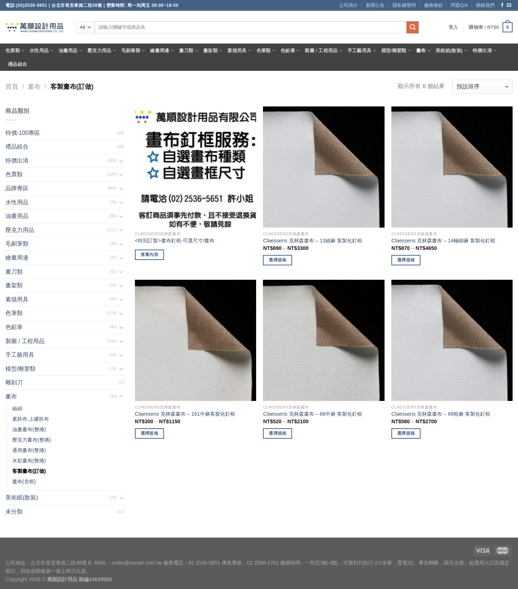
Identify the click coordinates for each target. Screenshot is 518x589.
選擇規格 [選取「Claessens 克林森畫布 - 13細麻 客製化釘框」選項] (277, 260)
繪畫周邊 (162, 50)
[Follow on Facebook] (502, 5)
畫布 (423, 50)
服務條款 (433, 5)
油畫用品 (70, 50)
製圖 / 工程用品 (323, 50)
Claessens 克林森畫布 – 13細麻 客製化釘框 (312, 240)
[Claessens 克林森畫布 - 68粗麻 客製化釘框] (452, 340)
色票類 (14, 50)
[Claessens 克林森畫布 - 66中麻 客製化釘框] (323, 340)
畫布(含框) (24, 481)
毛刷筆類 (133, 50)
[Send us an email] (509, 5)
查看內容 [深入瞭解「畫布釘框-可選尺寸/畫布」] (149, 254)
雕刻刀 (14, 382)
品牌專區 (16, 188)
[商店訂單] (482, 87)
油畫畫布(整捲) (29, 429)
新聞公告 (375, 5)
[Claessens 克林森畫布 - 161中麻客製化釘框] (195, 340)
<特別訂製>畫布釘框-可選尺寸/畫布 (175, 240)
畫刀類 (188, 50)
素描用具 (239, 50)
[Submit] (412, 27)
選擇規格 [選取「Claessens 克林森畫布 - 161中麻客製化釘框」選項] (149, 433)
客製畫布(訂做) (29, 471)
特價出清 (484, 50)
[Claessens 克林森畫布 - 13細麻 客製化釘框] (323, 167)
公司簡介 (348, 5)
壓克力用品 (101, 50)
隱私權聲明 (404, 5)
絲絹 (17, 408)
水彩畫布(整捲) (29, 461)
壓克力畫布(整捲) (31, 440)
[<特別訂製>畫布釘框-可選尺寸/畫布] (195, 167)
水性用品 (41, 50)
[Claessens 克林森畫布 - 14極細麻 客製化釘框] (452, 167)
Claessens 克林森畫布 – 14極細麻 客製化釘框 (443, 240)
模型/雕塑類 (396, 50)
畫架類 (212, 50)
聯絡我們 (485, 5)
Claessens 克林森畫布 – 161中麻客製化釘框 (185, 414)
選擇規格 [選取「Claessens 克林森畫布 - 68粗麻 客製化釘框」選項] (406, 433)
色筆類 (266, 50)
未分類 (14, 511)
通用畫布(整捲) (29, 450)
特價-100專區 (22, 133)
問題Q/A (459, 5)
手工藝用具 (361, 50)
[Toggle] (121, 160)
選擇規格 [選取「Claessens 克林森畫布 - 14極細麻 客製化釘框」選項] (406, 260)
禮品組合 (17, 64)
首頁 (11, 86)
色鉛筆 (290, 50)
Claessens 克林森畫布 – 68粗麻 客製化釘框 (440, 414)
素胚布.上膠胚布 (30, 419)
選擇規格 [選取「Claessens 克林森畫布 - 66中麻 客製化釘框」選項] (277, 433)
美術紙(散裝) (452, 50)
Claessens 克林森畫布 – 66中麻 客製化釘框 (312, 414)
